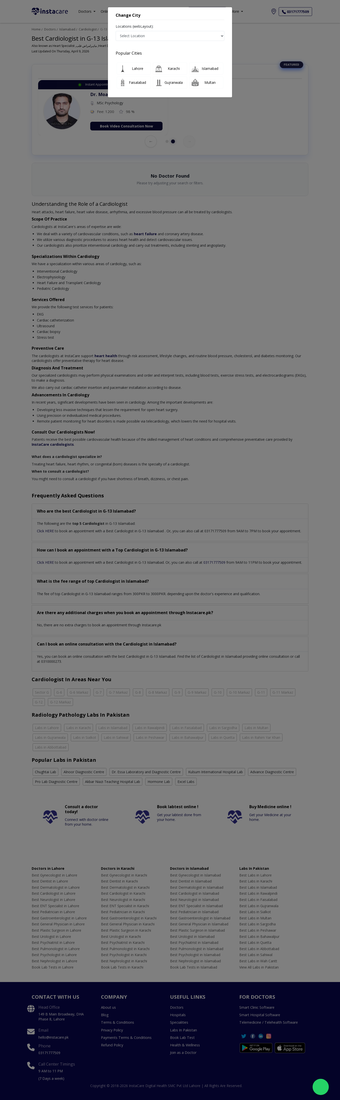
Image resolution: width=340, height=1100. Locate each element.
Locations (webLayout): (135, 26)
